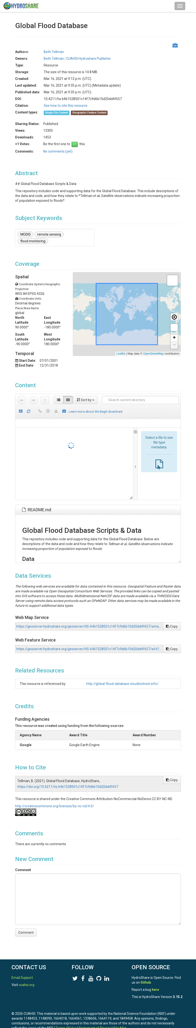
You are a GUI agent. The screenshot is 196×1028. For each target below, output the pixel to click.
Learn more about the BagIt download (95, 411)
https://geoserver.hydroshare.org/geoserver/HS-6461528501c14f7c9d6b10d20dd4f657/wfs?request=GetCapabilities (106, 649)
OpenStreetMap (153, 353)
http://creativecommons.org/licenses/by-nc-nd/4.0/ (54, 806)
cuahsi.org (26, 985)
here (155, 990)
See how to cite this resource (65, 105)
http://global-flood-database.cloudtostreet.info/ (122, 684)
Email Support (22, 978)
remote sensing (49, 234)
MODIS (25, 234)
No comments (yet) (58, 151)
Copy (172, 626)
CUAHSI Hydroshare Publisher (88, 58)
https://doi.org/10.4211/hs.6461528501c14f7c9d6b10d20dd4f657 (67, 787)
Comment (23, 870)
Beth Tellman (54, 52)
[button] (172, 280)
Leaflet (120, 353)
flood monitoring (32, 241)
